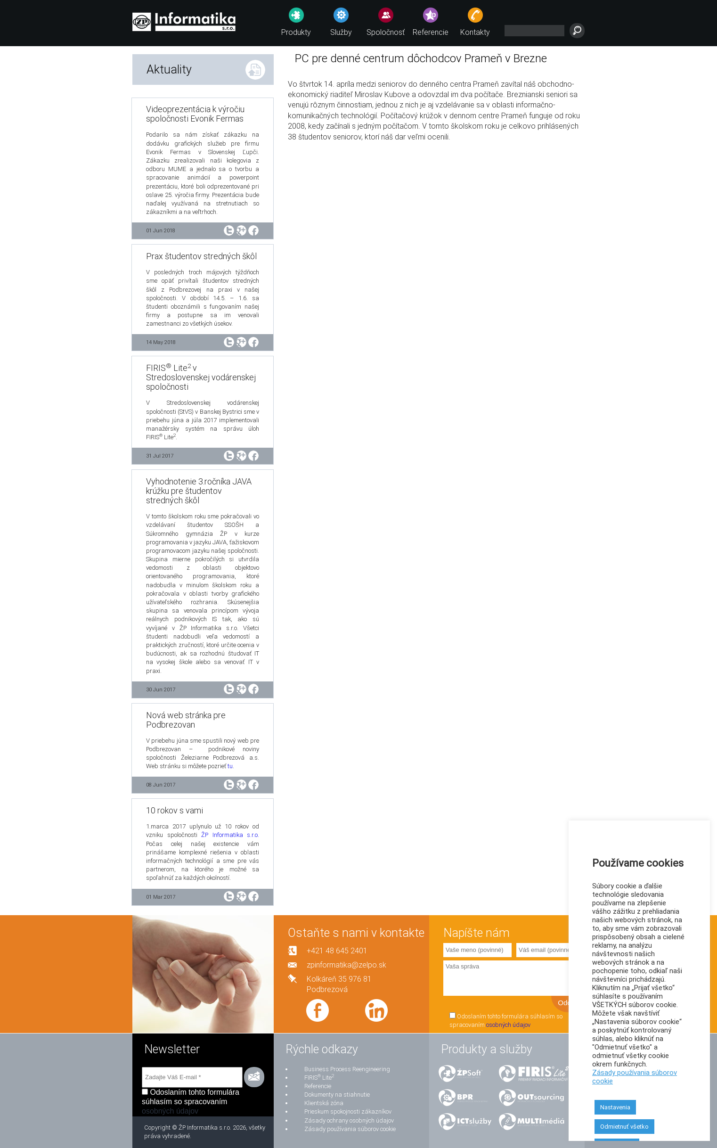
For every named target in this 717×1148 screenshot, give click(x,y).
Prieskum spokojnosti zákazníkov (347, 1111)
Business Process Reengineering (347, 1069)
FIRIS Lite (319, 1077)
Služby (341, 32)
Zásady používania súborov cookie (350, 1128)
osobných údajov (508, 1024)
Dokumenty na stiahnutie (337, 1094)
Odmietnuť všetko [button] (624, 1126)
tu (230, 766)
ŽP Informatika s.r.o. (230, 834)
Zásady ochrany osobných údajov (349, 1120)
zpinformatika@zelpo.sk (346, 964)
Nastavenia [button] (615, 1107)
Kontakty (475, 32)
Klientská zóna (323, 1103)
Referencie (430, 32)
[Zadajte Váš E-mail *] (192, 1077)
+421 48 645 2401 (337, 950)
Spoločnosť (386, 32)
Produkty (296, 32)
